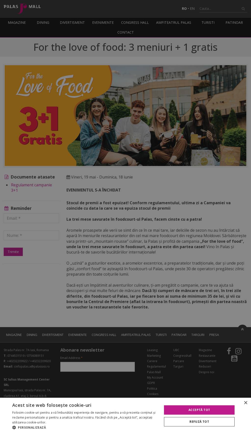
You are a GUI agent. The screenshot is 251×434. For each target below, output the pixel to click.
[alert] (125, 217)
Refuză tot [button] (199, 422)
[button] (85, 427)
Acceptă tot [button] (199, 410)
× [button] (245, 403)
